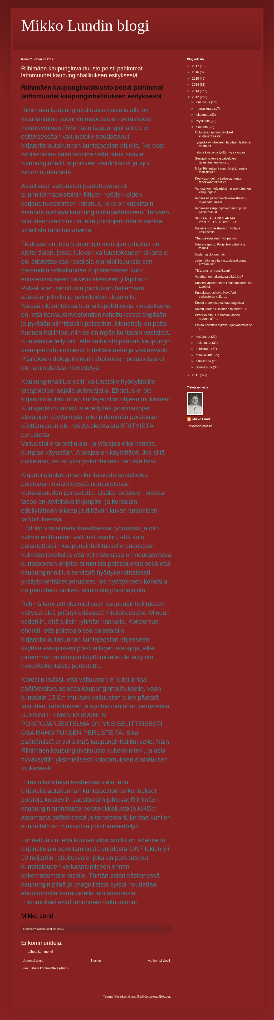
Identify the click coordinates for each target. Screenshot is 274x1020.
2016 (196, 72)
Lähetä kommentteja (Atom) (49, 968)
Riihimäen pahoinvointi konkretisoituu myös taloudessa (221, 200)
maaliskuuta (204, 355)
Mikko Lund (201, 419)
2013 (196, 91)
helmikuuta (204, 361)
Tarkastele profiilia (199, 426)
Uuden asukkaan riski (210, 254)
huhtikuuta (203, 349)
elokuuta (202, 127)
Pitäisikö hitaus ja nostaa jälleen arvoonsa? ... (217, 317)
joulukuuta (203, 102)
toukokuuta (204, 343)
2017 (196, 66)
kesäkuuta (203, 337)
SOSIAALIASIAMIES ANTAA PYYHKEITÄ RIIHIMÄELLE (216, 220)
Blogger (164, 996)
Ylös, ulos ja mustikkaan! (212, 270)
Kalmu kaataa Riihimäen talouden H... (222, 309)
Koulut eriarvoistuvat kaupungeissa (219, 303)
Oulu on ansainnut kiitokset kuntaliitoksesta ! (214, 134)
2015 (196, 78)
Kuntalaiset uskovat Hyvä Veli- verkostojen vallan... (216, 294)
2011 (196, 375)
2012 (196, 97)
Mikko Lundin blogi (85, 25)
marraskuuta (205, 108)
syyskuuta (203, 121)
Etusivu (95, 961)
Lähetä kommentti (40, 952)
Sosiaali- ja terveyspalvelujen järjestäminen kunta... (215, 160)
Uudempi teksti (32, 961)
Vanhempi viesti (159, 961)
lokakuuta (203, 115)
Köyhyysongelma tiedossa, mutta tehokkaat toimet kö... (218, 180)
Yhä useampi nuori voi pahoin (216, 238)
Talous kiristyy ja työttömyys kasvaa (220, 152)
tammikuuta (204, 367)
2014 (196, 84)
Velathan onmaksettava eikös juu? (219, 276)
